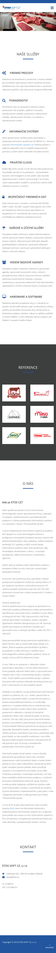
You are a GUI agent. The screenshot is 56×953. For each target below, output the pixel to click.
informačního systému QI (22, 144)
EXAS (12, 808)
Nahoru (50, 946)
